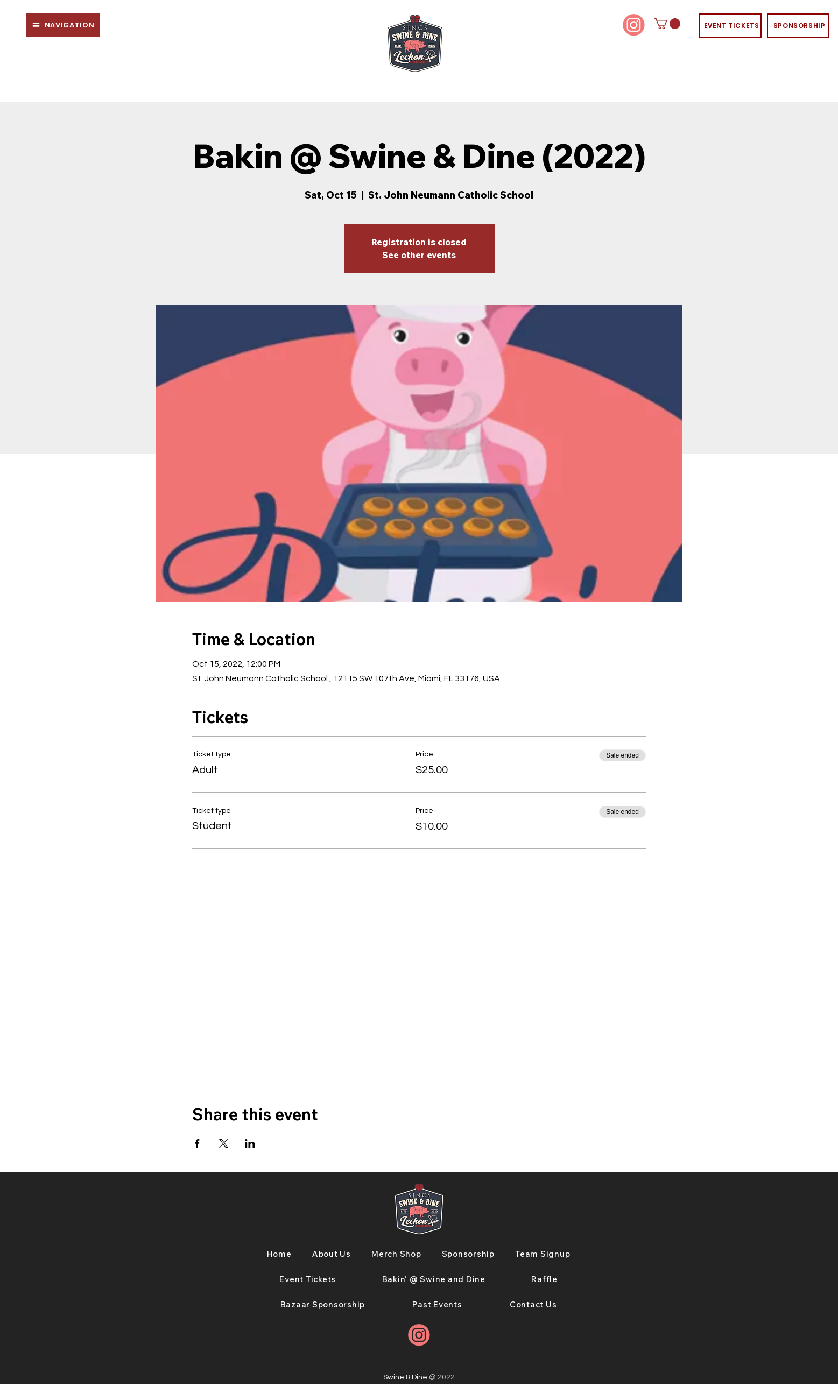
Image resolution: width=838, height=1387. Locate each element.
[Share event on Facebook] (197, 1143)
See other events (419, 255)
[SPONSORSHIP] (798, 25)
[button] (63, 25)
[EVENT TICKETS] (730, 25)
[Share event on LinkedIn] (250, 1143)
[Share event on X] (224, 1143)
